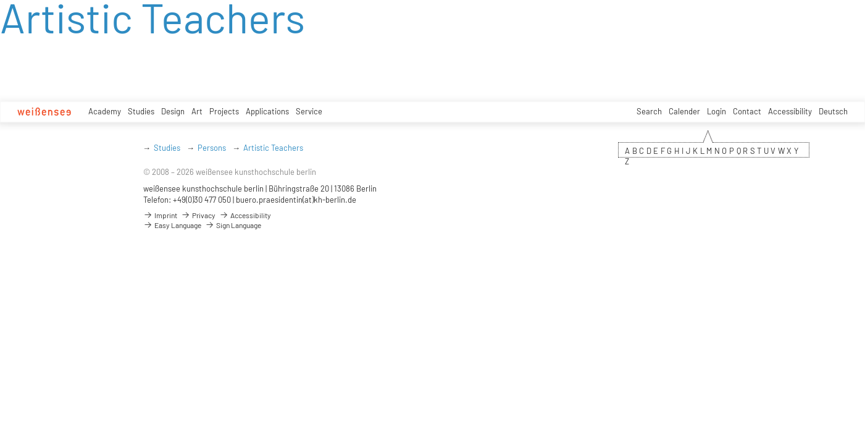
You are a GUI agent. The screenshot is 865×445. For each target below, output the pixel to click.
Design (173, 111)
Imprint (160, 215)
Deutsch (833, 111)
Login (716, 111)
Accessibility (790, 111)
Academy (104, 111)
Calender (684, 111)
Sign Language (233, 225)
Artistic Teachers (273, 148)
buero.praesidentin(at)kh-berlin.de (296, 200)
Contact (747, 111)
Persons (212, 148)
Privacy (198, 215)
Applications (267, 111)
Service (309, 111)
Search (649, 111)
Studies (141, 111)
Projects (224, 111)
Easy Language (172, 225)
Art (197, 111)
